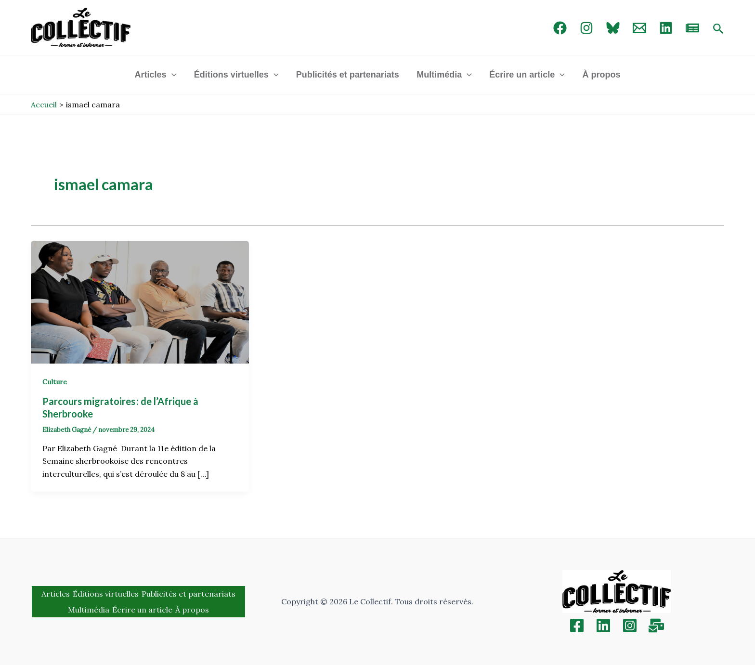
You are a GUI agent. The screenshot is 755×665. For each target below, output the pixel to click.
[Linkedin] (603, 625)
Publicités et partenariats (347, 74)
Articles (156, 74)
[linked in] (666, 28)
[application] (172, 74)
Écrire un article (527, 74)
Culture (54, 382)
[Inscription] (656, 625)
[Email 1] (639, 28)
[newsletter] (692, 28)
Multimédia (444, 74)
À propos (601, 74)
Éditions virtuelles (236, 74)
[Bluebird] (613, 28)
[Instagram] (586, 28)
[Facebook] (560, 28)
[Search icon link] (718, 29)
